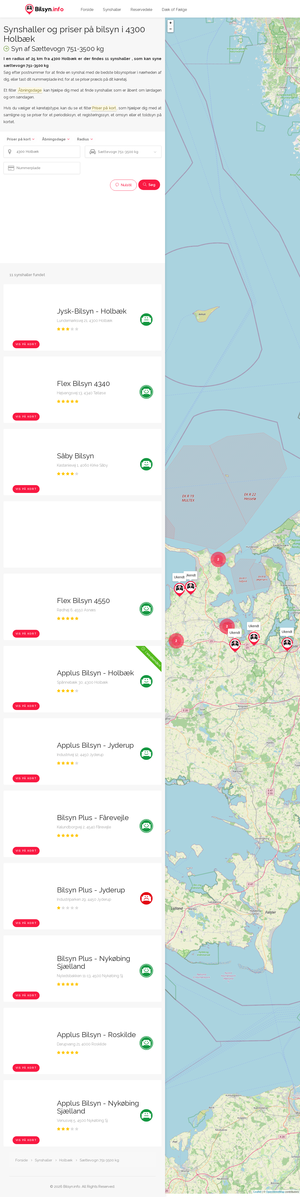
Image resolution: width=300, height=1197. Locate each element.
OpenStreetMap (275, 1195)
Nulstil (123, 185)
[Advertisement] (83, 226)
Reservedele (141, 9)
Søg (149, 185)
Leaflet (257, 1195)
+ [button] (170, 23)
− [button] (170, 29)
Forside (87, 9)
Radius (83, 139)
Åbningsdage (54, 139)
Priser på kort (19, 139)
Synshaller (112, 9)
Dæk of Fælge (174, 9)
